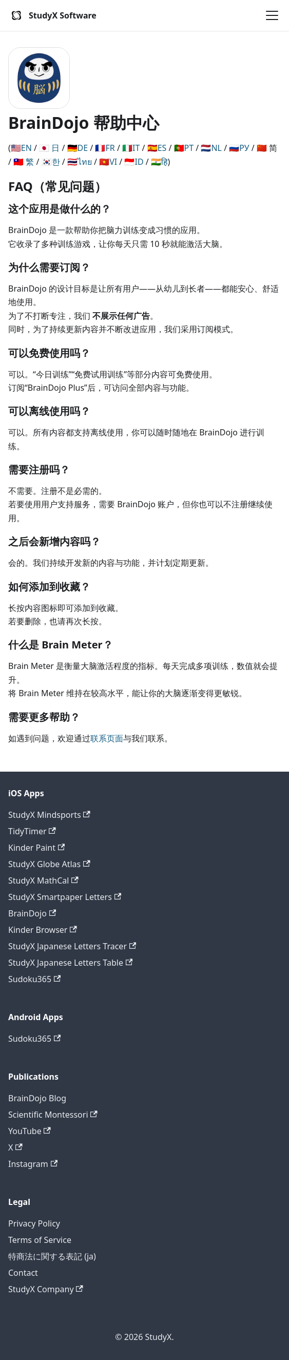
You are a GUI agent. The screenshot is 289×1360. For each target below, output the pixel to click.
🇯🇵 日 (49, 148)
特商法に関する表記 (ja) (52, 1256)
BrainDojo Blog (37, 1098)
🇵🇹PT (184, 148)
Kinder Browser (42, 929)
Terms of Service (39, 1240)
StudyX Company (45, 1289)
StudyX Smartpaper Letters (64, 897)
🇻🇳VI (108, 161)
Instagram (32, 1164)
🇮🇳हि (159, 161)
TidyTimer (32, 831)
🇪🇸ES (157, 148)
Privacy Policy (34, 1223)
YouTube (29, 1131)
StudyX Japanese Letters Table (70, 962)
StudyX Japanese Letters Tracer (72, 946)
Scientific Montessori (53, 1114)
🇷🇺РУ (239, 148)
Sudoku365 (34, 979)
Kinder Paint (36, 847)
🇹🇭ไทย (79, 161)
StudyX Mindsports (49, 814)
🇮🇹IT (131, 148)
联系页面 (106, 738)
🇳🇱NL (211, 148)
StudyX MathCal (43, 880)
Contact (23, 1272)
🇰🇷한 (51, 161)
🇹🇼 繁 (23, 161)
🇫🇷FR (104, 148)
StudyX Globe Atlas (49, 864)
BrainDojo (32, 913)
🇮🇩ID (133, 161)
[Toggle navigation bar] (272, 15)
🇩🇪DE (77, 148)
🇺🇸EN (21, 148)
